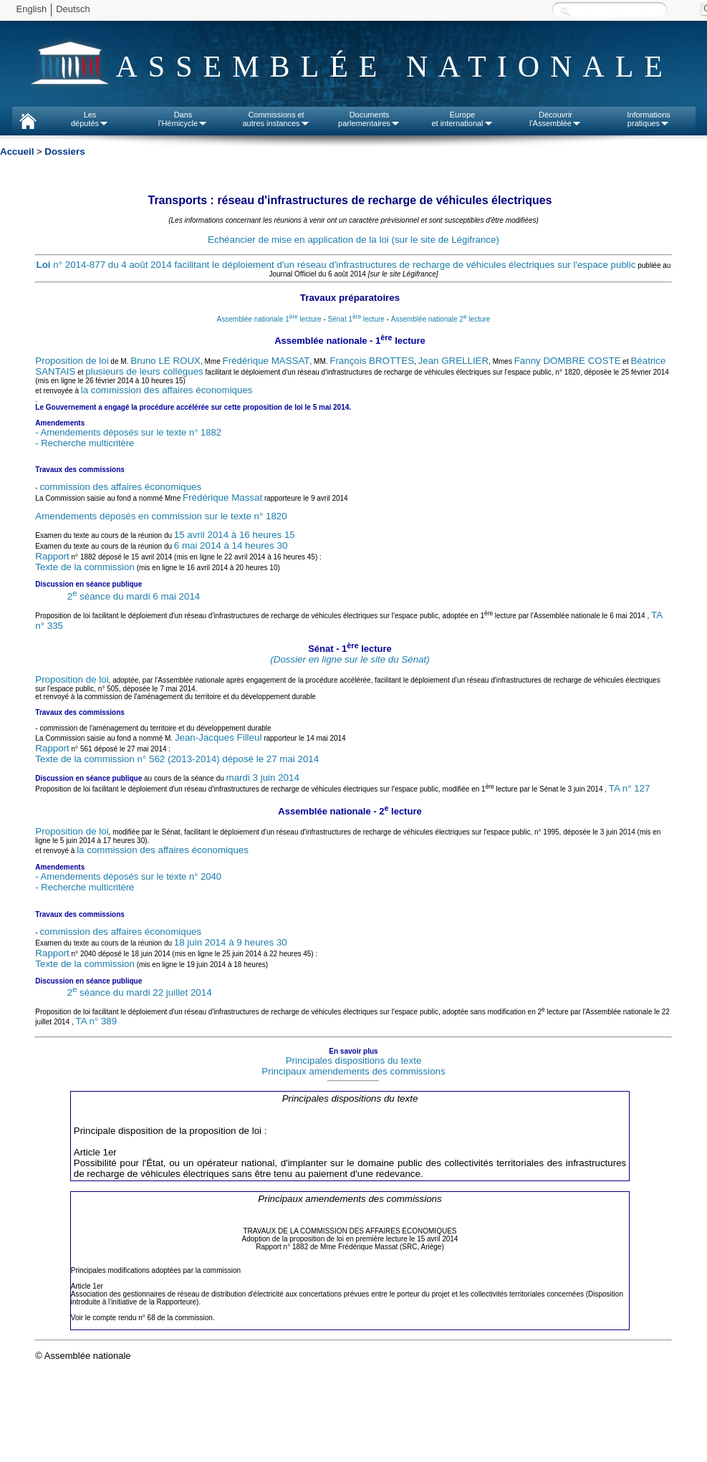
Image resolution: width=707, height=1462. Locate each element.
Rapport (52, 556)
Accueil (17, 151)
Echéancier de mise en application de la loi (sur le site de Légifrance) (353, 239)
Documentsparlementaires (369, 119)
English (31, 9)
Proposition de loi (71, 360)
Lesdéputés (90, 119)
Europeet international (462, 119)
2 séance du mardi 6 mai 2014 (134, 596)
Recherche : (565, 10)
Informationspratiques (648, 119)
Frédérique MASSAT (266, 360)
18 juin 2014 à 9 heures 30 (230, 942)
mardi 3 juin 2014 (262, 777)
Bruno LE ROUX (165, 360)
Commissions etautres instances (275, 119)
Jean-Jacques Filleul (218, 737)
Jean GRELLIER (453, 360)
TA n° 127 (629, 788)
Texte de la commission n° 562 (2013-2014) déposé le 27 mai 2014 (177, 759)
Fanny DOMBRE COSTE (567, 360)
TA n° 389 (96, 1021)
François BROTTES (372, 360)
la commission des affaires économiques (167, 390)
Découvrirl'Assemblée (555, 119)
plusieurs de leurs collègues (144, 371)
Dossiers (64, 151)
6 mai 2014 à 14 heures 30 (231, 545)
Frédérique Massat (222, 497)
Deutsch (73, 9)
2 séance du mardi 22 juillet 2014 (139, 992)
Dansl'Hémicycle (183, 119)
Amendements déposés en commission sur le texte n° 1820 (161, 516)
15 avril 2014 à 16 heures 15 (234, 534)
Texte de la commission (85, 567)
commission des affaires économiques (120, 486)
